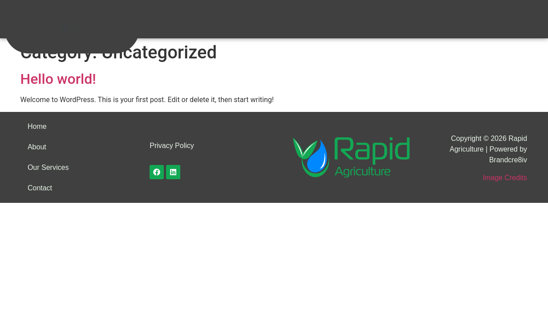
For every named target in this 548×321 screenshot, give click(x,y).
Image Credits (505, 177)
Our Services (339, 12)
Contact (385, 12)
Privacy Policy (172, 145)
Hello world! (58, 78)
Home (263, 12)
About (296, 12)
